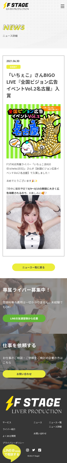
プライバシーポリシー (13, 442)
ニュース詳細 (55, 426)
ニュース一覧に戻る (33, 267)
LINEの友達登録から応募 (24, 318)
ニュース (38, 422)
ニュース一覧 (55, 422)
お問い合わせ (24, 374)
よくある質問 (9, 435)
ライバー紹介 (9, 429)
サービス (7, 422)
